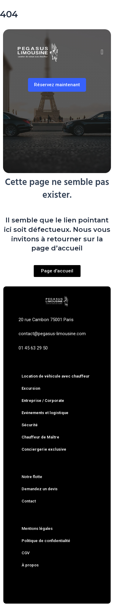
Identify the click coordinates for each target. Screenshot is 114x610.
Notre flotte (32, 476)
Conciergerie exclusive (44, 449)
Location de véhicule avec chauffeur (56, 376)
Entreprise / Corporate (43, 400)
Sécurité (30, 425)
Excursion (31, 388)
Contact (29, 501)
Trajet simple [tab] (28, 144)
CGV (25, 553)
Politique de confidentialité (46, 540)
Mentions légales (37, 528)
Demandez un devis (39, 489)
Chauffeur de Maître (40, 437)
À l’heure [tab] (63, 144)
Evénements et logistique (45, 412)
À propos (30, 565)
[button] (102, 52)
